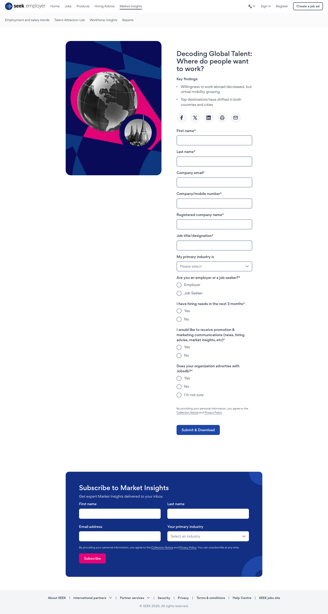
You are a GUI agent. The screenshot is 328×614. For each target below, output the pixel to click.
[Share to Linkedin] (209, 118)
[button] (252, 6)
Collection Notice (188, 412)
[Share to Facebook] (182, 118)
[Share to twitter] (195, 118)
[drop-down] (208, 536)
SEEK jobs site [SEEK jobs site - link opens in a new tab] (269, 598)
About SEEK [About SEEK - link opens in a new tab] (57, 598)
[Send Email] (236, 118)
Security (164, 598)
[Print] (222, 118)
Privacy (183, 598)
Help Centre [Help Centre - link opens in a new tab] (242, 598)
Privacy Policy (213, 412)
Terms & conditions (210, 598)
